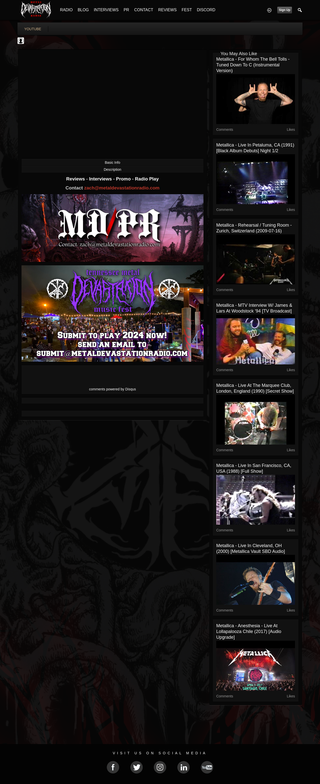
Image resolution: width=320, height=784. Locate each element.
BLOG (83, 10)
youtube (32, 29)
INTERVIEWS (106, 10)
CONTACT (143, 10)
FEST (187, 10)
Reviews (76, 178)
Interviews (101, 178)
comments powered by (112, 389)
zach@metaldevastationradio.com (122, 187)
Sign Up (284, 10)
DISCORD (206, 10)
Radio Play (147, 178)
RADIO (66, 10)
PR (126, 10)
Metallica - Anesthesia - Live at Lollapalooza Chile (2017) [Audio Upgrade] (248, 631)
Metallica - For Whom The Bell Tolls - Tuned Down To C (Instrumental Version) (253, 65)
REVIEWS (167, 10)
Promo (124, 178)
